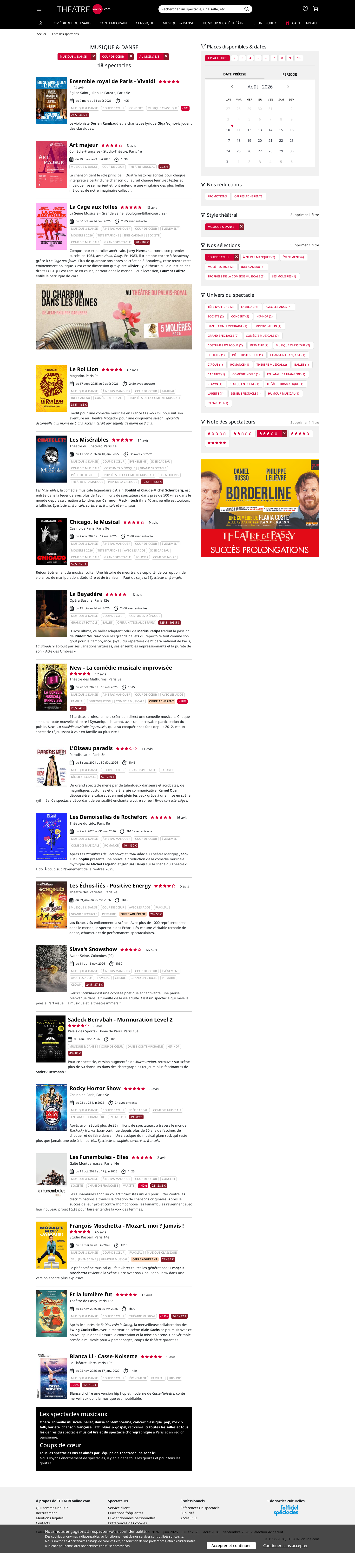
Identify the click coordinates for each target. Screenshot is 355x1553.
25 (239, 151)
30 (260, 108)
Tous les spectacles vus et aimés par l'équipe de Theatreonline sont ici (98, 1453)
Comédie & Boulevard (71, 23)
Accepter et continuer (231, 1545)
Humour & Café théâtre (224, 23)
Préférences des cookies (127, 1523)
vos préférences (154, 1541)
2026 (267, 86)
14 (270, 130)
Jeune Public (266, 23)
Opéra (45, 1422)
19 (249, 140)
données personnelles (138, 1518)
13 (260, 130)
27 (228, 108)
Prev (232, 86)
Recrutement (46, 1513)
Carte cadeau (301, 23)
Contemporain (113, 23)
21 (270, 140)
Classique (145, 23)
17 (228, 140)
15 (281, 130)
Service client (119, 1508)
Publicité (187, 1513)
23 (292, 140)
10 (299, 58)
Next (288, 86)
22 (281, 140)
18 (239, 140)
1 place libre (217, 58)
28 (239, 108)
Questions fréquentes (125, 1513)
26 (249, 151)
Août (253, 86)
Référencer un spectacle (200, 1508)
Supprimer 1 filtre (304, 214)
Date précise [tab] (234, 74)
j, (109, 1427)
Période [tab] (290, 74)
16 (292, 130)
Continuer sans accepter (285, 1545)
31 (270, 108)
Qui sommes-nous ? (52, 1508)
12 (249, 130)
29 (249, 108)
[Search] (199, 9)
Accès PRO (188, 1518)
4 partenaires (77, 1541)
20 (260, 140)
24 (228, 151)
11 (239, 130)
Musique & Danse (178, 23)
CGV (111, 1518)
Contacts (43, 1523)
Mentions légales (50, 1518)
